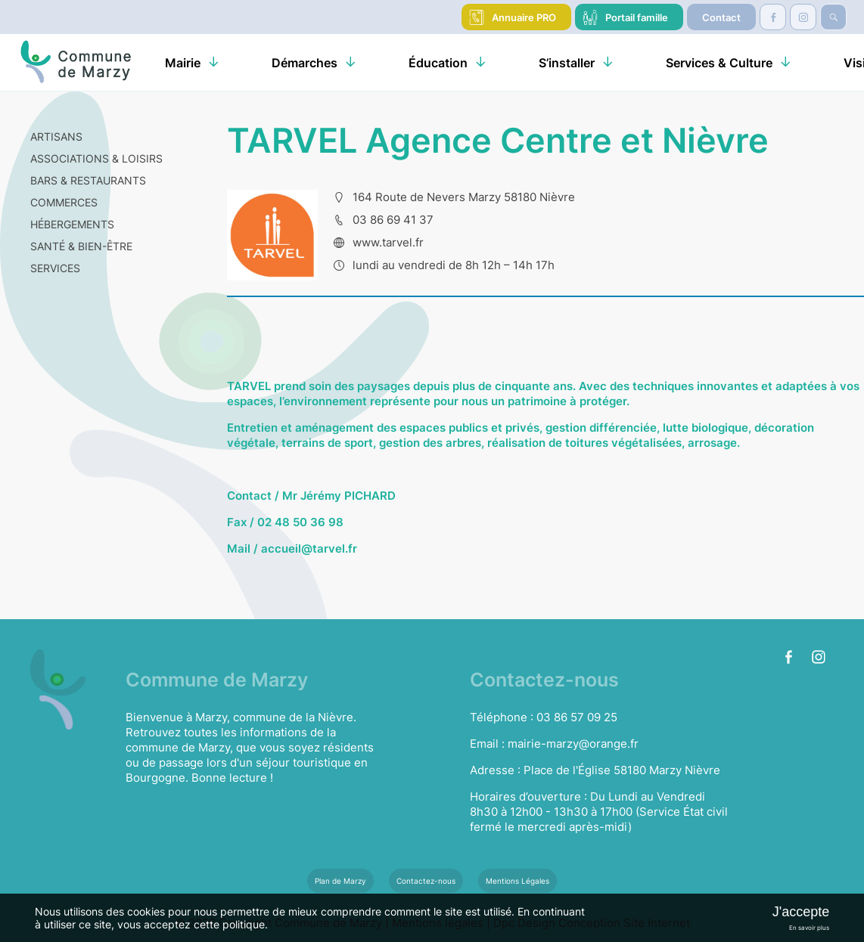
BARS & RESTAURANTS (88, 180)
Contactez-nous (425, 880)
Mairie (182, 62)
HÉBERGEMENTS (72, 224)
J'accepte (800, 911)
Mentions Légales (517, 880)
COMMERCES (64, 202)
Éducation (438, 62)
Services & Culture (719, 62)
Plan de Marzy (340, 880)
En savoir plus (809, 927)
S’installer (567, 62)
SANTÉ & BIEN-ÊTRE (81, 246)
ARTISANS (56, 136)
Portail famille (636, 17)
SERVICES (55, 268)
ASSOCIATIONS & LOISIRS (96, 158)
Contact (721, 17)
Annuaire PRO (524, 17)
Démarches (304, 62)
